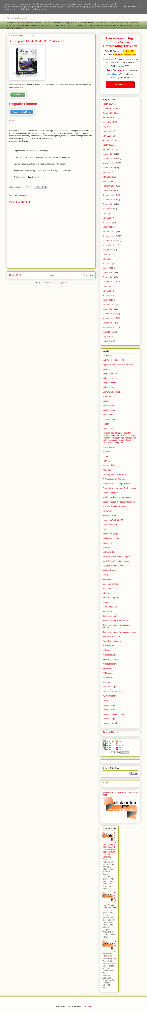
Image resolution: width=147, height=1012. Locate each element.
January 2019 (108, 190)
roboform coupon (110, 597)
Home (52, 275)
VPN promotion (109, 664)
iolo (104, 529)
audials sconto (108, 410)
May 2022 (106, 172)
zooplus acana (108, 705)
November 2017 (109, 241)
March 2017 (107, 268)
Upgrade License (23, 104)
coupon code (108, 428)
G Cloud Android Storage (113, 479)
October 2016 (108, 277)
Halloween (107, 511)
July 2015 (106, 336)
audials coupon (109, 405)
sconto (105, 602)
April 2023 (107, 140)
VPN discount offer (110, 659)
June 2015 (107, 341)
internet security (109, 525)
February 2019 (109, 186)
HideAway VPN (109, 515)
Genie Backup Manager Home (115, 483)
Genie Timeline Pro (111, 493)
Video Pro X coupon (111, 636)
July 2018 (106, 213)
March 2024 (107, 104)
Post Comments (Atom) (57, 282)
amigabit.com (108, 387)
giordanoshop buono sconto (114, 506)
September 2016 (109, 282)
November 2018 (109, 200)
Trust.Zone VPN (114, 74)
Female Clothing (109, 465)
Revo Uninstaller (109, 588)
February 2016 (109, 304)
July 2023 (106, 127)
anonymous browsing (111, 392)
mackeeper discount (111, 538)
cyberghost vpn (109, 447)
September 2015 (109, 327)
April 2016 (107, 295)
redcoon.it (106, 579)
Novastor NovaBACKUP (113, 566)
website (12, 120)
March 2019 (107, 181)
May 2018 (106, 218)
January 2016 (108, 309)
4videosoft (107, 355)
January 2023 (108, 154)
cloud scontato (108, 419)
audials (105, 401)
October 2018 (108, 204)
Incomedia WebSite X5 (112, 520)
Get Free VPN (120, 84)
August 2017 (108, 250)
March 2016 (107, 300)
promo (105, 575)
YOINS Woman (109, 696)
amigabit (106, 369)
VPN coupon (108, 645)
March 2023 (107, 145)
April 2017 (107, 263)
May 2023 (106, 136)
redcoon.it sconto (110, 584)
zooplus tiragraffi (109, 723)
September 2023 (109, 117)
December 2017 (109, 236)
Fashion (106, 461)
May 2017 (106, 259)
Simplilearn (107, 611)
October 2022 (108, 168)
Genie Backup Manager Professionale (119, 488)
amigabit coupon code (112, 378)
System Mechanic (110, 616)
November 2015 (109, 318)
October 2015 (108, 323)
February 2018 (109, 231)
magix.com (107, 543)
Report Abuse (110, 732)
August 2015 (108, 332)
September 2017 (109, 245)
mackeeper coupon (111, 534)
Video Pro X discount (111, 641)
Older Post (88, 275)
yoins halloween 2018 (112, 691)
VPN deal (106, 650)
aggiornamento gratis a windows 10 (118, 364)
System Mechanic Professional (116, 620)
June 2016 (107, 286)
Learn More (130, 7)
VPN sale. (106, 668)
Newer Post (15, 275)
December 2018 (109, 195)
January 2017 (108, 272)
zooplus (105, 700)
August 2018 (108, 209)
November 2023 (109, 108)
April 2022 (107, 177)
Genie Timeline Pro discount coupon (118, 502)
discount (106, 452)
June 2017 (107, 254)
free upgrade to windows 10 (114, 474)
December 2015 (109, 314)
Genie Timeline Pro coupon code (117, 497)
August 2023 (108, 122)
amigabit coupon (109, 374)
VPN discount (108, 655)
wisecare (106, 682)
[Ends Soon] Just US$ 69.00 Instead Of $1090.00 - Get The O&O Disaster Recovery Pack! (109, 846)
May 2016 (106, 291)
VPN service (108, 673)
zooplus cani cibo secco (113, 714)
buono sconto (108, 415)
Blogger (87, 1006)
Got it (141, 7)
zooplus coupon (109, 719)
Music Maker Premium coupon (116, 556)
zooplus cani (108, 709)
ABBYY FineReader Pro (113, 360)
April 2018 (107, 222)
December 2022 (109, 159)
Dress (105, 456)
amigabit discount (110, 383)
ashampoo (107, 396)
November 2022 (109, 163)
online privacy (108, 570)
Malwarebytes (108, 552)
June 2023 (107, 131)
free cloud (106, 470)
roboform (106, 593)
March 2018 (107, 227)
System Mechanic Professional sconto (119, 632)
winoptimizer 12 (109, 677)
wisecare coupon (110, 687)
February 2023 (109, 149)
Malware (106, 547)
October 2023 (108, 113)
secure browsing (109, 607)
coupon (105, 424)
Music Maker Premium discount (116, 561)
